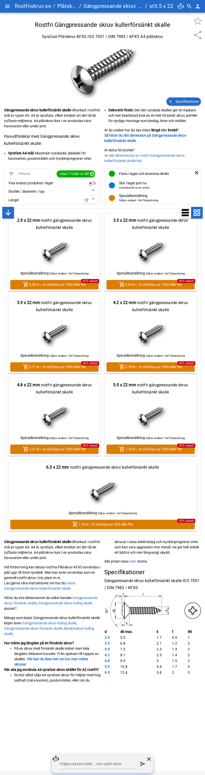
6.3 (107, 672)
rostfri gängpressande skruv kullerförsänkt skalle (54, 224)
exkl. (132, 561)
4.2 (107, 655)
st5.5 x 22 (161, 6)
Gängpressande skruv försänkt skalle (33, 628)
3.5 (107, 643)
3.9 (107, 649)
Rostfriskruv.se (33, 6)
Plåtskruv (67, 6)
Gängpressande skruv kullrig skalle (65, 603)
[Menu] (7, 6)
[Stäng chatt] (149, 759)
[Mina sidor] (197, 6)
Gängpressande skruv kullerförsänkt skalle (113, 6)
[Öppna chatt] (180, 6)
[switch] (92, 183)
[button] (183, 101)
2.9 (107, 637)
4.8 (107, 661)
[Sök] (189, 6)
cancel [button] (92, 173)
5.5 (107, 667)
